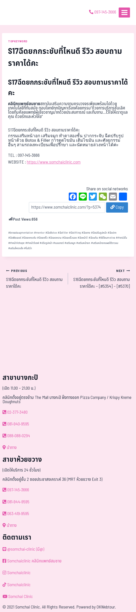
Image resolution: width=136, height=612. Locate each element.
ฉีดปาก (112, 233)
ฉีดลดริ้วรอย (69, 238)
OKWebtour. (106, 607)
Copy (117, 207)
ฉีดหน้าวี (83, 238)
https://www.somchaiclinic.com (54, 162)
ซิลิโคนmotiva (107, 238)
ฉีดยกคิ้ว (42, 238)
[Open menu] (124, 12)
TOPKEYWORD (17, 41)
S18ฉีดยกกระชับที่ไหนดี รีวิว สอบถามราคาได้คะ (35, 278)
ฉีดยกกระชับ (29, 238)
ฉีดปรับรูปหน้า (99, 233)
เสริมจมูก (70, 243)
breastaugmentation (20, 233)
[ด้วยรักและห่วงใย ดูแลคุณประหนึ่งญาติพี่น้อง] (18, 13)
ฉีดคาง (86, 233)
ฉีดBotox (51, 233)
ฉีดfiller (63, 233)
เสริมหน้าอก (83, 243)
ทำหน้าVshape (16, 243)
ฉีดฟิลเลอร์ (14, 238)
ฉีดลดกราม (54, 238)
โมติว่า (28, 248)
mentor (39, 233)
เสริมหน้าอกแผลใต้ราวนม (104, 243)
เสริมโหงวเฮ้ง (15, 248)
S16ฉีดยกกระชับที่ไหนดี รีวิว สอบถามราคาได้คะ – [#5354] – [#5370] (101, 278)
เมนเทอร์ (58, 243)
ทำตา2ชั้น (121, 238)
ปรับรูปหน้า (46, 243)
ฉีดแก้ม (93, 238)
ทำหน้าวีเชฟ (32, 243)
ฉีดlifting (75, 233)
